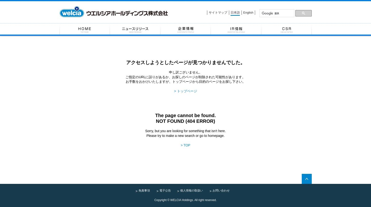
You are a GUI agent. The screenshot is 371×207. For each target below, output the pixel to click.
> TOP (185, 145)
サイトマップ (218, 12)
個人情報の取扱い (191, 190)
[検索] (277, 13)
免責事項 (144, 190)
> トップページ (185, 91)
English (248, 12)
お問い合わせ (221, 190)
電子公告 (165, 190)
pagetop (307, 179)
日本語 (235, 12)
